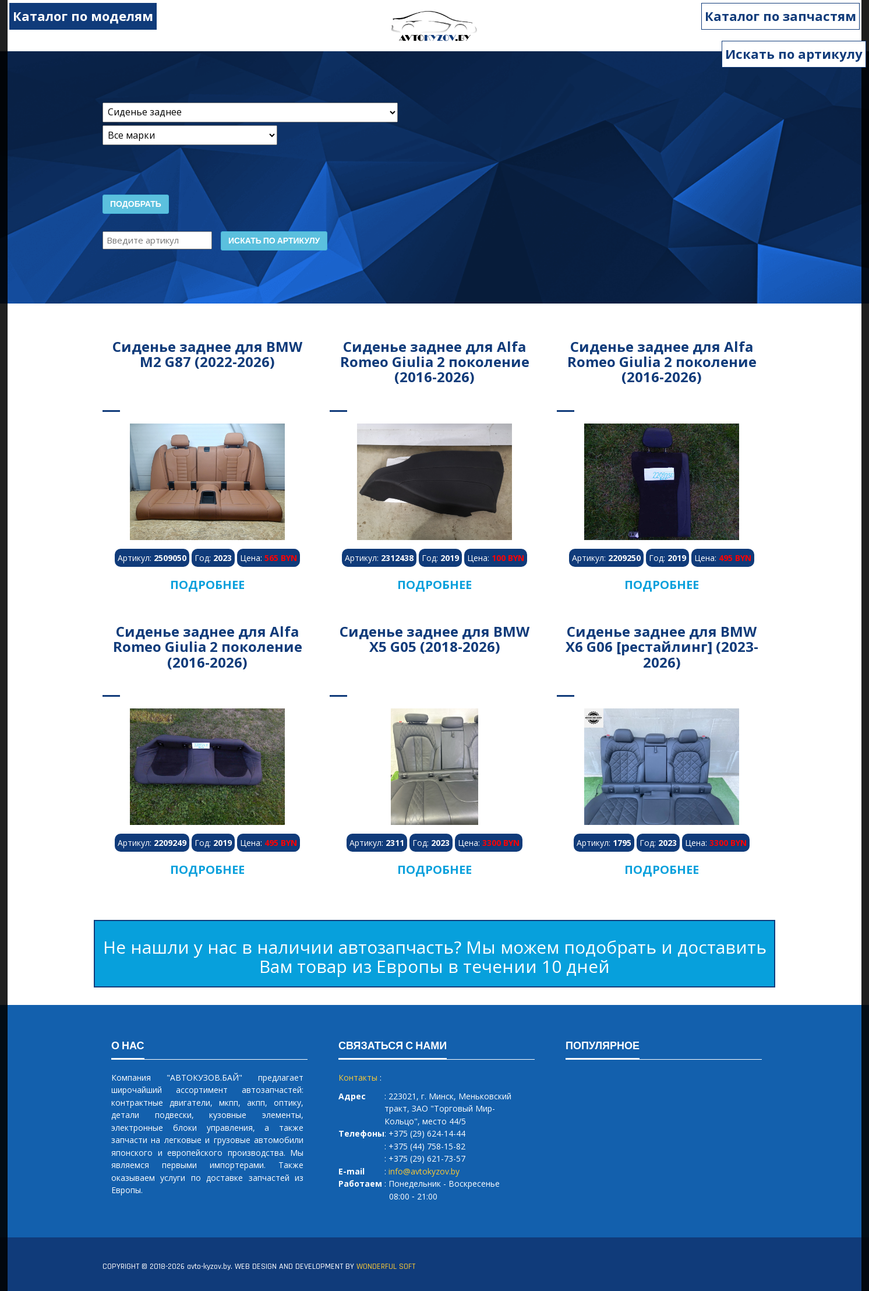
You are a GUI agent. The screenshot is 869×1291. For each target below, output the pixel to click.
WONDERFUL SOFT (385, 1266)
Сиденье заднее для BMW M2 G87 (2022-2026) (207, 354)
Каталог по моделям (76, 15)
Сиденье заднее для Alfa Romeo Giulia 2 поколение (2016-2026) (434, 362)
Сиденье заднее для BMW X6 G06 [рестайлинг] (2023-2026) (662, 647)
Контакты (357, 1077)
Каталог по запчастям (787, 15)
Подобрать (135, 204)
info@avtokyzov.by (424, 1171)
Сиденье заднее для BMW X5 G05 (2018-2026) (434, 639)
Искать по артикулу (794, 53)
